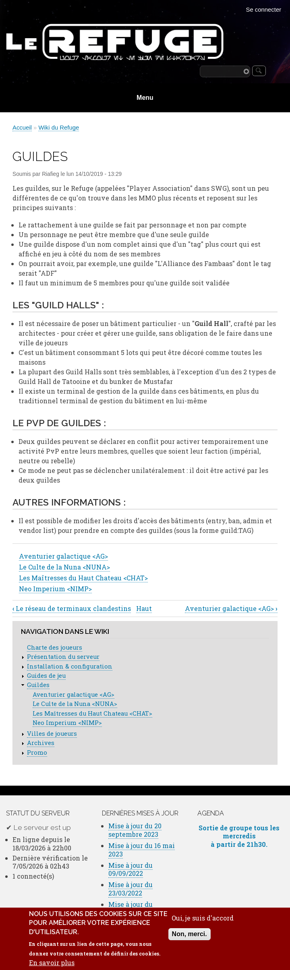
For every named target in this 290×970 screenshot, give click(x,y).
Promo (37, 752)
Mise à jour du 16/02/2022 (130, 908)
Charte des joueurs (54, 647)
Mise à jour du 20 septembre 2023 (135, 829)
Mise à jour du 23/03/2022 (130, 888)
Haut (144, 608)
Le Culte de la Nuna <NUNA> (64, 567)
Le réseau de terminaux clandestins (71, 608)
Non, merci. (189, 940)
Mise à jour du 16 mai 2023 (141, 849)
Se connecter (264, 9)
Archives (40, 743)
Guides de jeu (46, 675)
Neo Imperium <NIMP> (55, 588)
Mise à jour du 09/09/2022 (130, 869)
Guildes (38, 685)
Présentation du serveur (63, 656)
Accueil (22, 127)
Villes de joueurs (52, 733)
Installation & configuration (69, 666)
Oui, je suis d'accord (203, 924)
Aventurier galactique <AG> (63, 556)
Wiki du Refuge (58, 127)
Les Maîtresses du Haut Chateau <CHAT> (83, 578)
